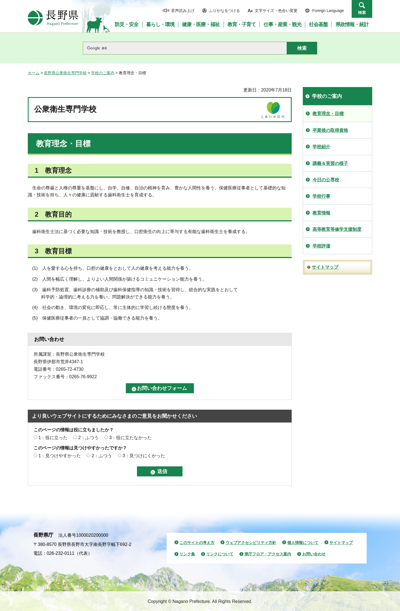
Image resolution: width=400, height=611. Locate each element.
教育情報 (321, 213)
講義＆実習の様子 (330, 163)
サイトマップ (325, 267)
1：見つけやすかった (59, 455)
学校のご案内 (102, 73)
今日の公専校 (325, 179)
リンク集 (187, 554)
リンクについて (219, 554)
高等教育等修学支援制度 (336, 229)
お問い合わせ (314, 554)
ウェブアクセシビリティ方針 (251, 542)
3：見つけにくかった (143, 455)
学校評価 (321, 246)
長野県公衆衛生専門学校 (65, 73)
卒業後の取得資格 (330, 130)
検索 (362, 12)
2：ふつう (88, 437)
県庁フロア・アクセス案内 (267, 554)
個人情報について (302, 542)
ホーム (33, 73)
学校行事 (321, 196)
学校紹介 (321, 146)
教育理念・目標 (328, 113)
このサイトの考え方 (196, 542)
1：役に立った (53, 437)
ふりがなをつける (224, 10)
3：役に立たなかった (130, 437)
